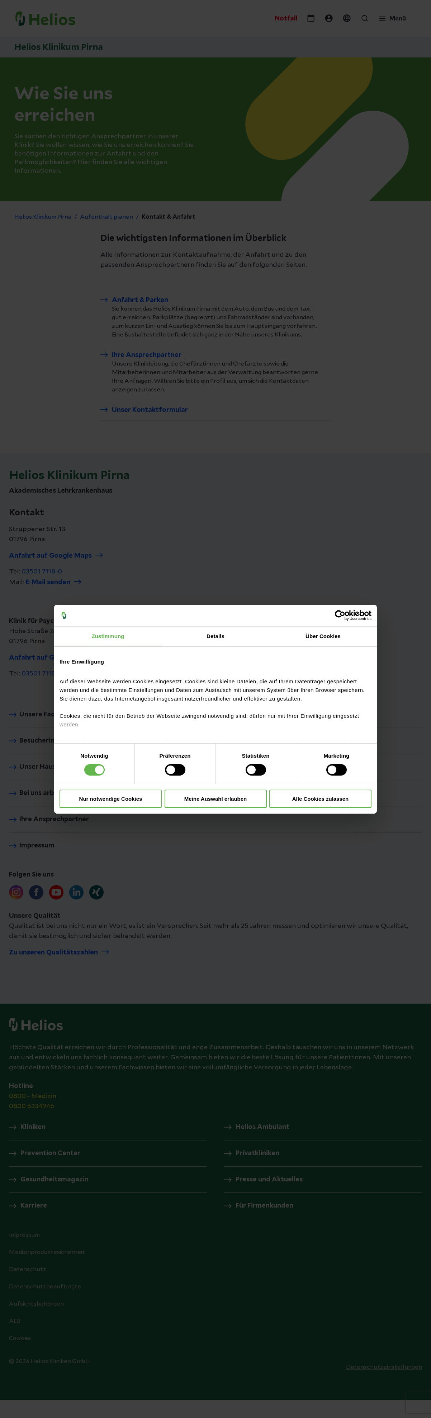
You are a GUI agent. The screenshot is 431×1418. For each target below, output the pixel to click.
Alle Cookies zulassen (320, 799)
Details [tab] (215, 636)
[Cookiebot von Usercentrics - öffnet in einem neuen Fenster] (340, 615)
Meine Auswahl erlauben (215, 799)
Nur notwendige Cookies (110, 799)
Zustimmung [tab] (108, 636)
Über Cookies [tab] (323, 636)
